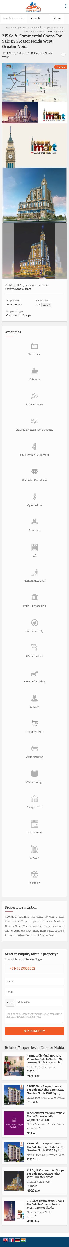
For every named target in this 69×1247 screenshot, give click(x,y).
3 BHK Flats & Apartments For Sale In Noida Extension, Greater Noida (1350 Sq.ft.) (45, 1147)
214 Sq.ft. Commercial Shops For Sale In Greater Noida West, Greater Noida (45, 1174)
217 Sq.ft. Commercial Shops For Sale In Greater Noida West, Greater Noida (45, 1204)
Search (35, 18)
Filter (57, 18)
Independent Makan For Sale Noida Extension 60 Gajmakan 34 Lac (46, 1116)
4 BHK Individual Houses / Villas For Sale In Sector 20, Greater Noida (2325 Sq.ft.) (44, 1059)
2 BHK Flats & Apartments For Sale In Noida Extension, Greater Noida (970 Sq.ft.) (45, 1090)
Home (9, 27)
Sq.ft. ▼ (46, 304)
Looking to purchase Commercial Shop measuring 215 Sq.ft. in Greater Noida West (34, 1016)
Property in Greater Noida (28, 27)
